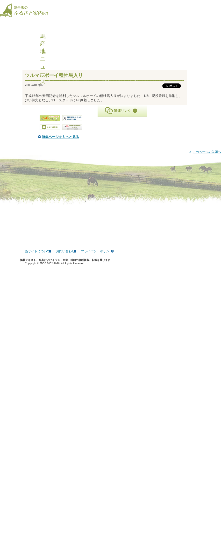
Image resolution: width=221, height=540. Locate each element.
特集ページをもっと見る (109, 142)
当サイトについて (37, 526)
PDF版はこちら (42, 176)
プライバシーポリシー (96, 526)
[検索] (218, 7)
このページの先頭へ (207, 427)
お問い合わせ (65, 526)
